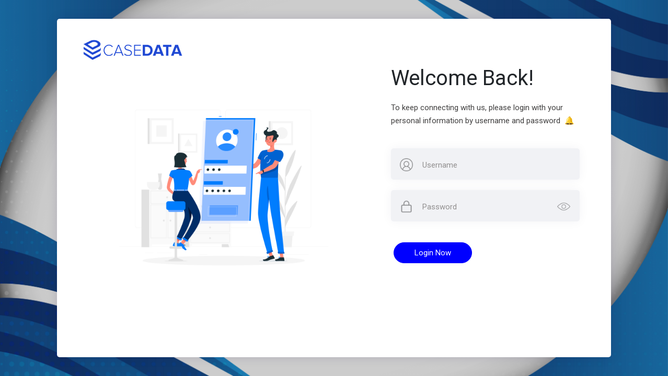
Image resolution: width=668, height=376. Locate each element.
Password (439, 207)
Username (439, 165)
